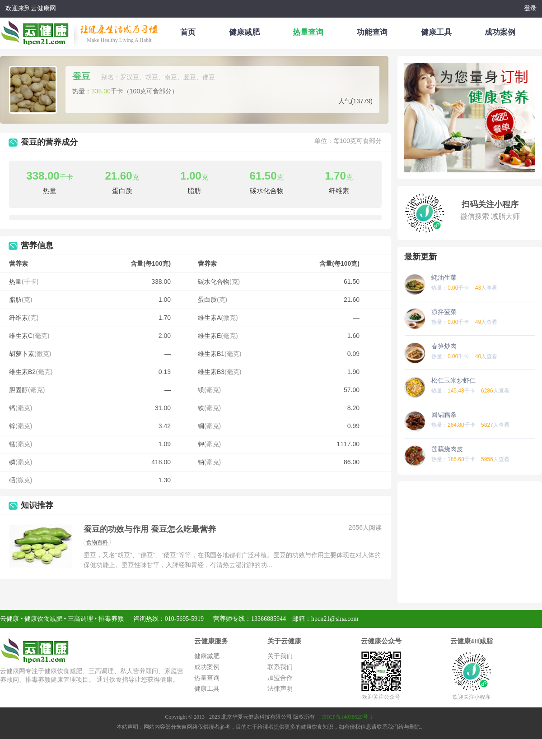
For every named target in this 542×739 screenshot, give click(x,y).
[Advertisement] (469, 542)
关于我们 (280, 656)
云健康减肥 (37, 31)
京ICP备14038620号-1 (347, 717)
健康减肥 (244, 32)
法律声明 (280, 688)
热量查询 (308, 32)
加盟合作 (280, 677)
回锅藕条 (444, 414)
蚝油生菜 (444, 277)
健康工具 (436, 32)
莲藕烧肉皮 (447, 449)
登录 (530, 8)
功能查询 (372, 32)
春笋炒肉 (444, 346)
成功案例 (500, 32)
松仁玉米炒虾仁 (453, 380)
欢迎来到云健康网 (30, 8)
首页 (188, 32)
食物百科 (97, 542)
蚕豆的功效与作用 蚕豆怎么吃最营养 (150, 529)
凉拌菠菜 (444, 311)
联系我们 (280, 667)
